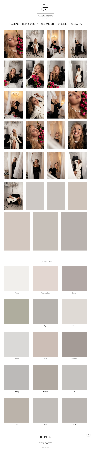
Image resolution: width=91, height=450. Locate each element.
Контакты (76, 24)
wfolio (47, 448)
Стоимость (47, 24)
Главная (14, 24)
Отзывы (62, 24)
